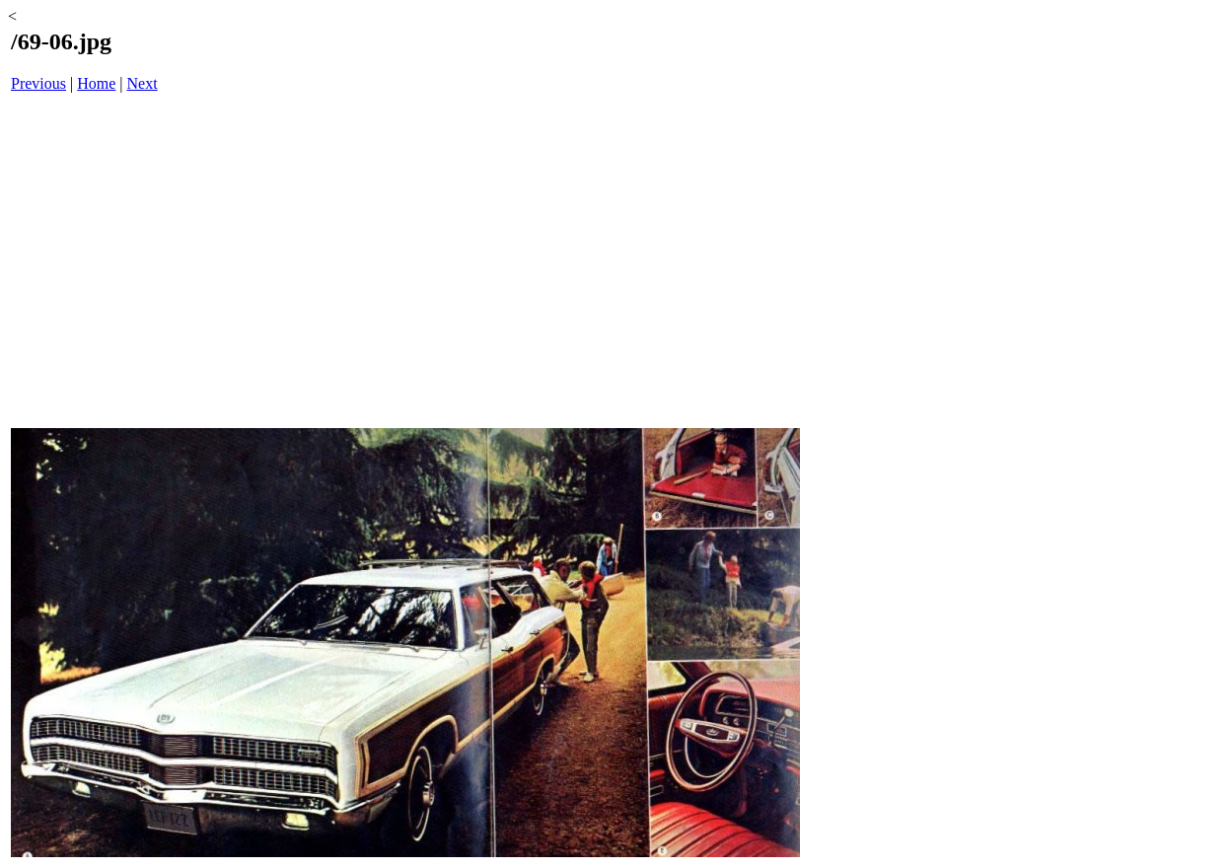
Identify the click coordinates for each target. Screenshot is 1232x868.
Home (96, 83)
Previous (38, 83)
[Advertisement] (405, 262)
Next (142, 83)
